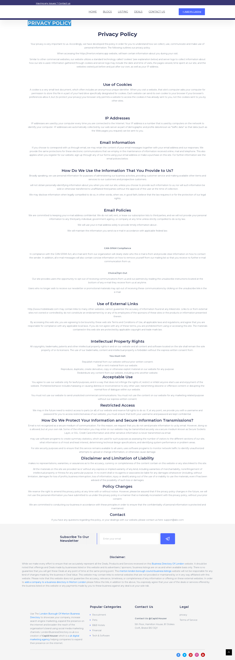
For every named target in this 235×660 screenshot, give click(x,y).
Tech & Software (101, 635)
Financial (96, 630)
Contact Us (157, 11)
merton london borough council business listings (145, 571)
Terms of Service (188, 620)
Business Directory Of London (168, 563)
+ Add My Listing (192, 11)
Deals (138, 11)
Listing (123, 11)
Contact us (64, 3)
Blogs (107, 11)
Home (93, 11)
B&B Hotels (98, 625)
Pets (94, 620)
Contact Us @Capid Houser (151, 618)
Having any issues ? (47, 3)
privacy (183, 614)
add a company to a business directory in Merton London (55, 582)
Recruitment (99, 614)
